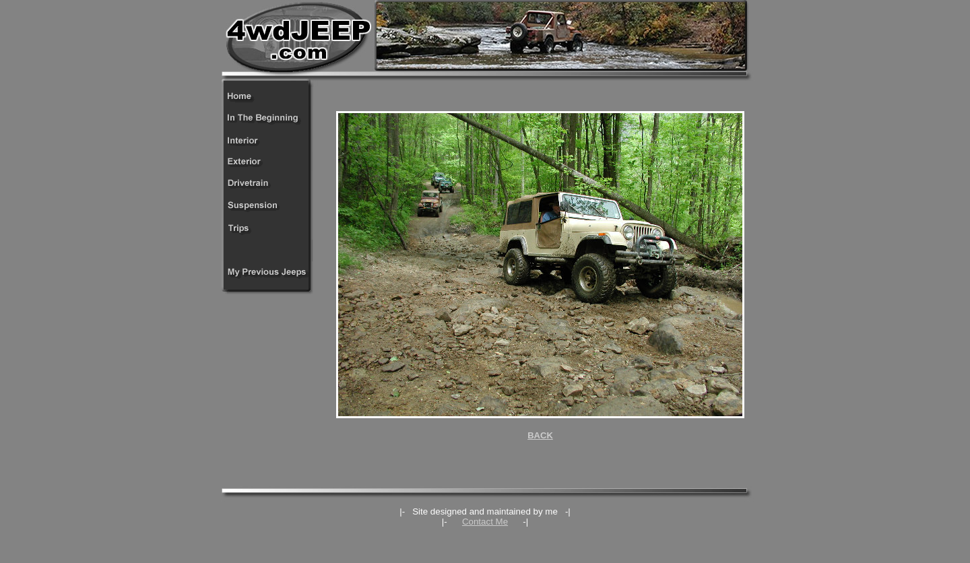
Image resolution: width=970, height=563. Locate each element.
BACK (540, 435)
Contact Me (485, 522)
